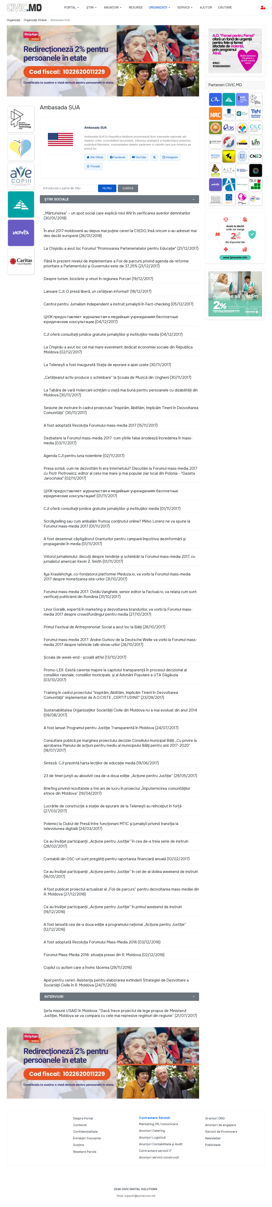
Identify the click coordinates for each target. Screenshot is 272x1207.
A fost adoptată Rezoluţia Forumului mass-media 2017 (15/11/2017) (101, 425)
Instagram (170, 157)
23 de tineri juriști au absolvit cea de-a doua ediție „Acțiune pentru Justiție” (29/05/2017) (120, 775)
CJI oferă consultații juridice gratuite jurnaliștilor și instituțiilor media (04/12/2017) (113, 334)
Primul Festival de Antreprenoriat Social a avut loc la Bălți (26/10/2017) (104, 627)
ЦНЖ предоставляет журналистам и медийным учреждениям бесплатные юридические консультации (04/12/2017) (111, 319)
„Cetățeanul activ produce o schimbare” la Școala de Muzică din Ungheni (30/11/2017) (117, 377)
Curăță (128, 188)
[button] (72, 7)
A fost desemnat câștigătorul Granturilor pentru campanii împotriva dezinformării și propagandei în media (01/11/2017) (115, 541)
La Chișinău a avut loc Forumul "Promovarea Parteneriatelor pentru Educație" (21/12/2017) (121, 248)
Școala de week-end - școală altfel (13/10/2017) (85, 657)
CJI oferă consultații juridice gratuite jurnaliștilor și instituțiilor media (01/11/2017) (112, 508)
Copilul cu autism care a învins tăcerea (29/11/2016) (88, 967)
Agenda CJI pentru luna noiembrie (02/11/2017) (84, 455)
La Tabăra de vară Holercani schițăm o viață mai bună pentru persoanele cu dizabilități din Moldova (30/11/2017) (121, 393)
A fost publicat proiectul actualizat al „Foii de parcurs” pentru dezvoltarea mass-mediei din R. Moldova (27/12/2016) (121, 892)
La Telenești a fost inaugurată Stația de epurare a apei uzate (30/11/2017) (107, 364)
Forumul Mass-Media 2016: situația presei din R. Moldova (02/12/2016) (104, 955)
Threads (93, 166)
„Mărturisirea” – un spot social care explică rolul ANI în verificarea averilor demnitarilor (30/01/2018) (117, 216)
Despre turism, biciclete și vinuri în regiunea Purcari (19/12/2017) (98, 278)
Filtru (107, 188)
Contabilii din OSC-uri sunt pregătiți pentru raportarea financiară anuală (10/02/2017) (117, 859)
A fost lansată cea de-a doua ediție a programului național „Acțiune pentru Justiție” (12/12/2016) (115, 927)
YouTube (139, 157)
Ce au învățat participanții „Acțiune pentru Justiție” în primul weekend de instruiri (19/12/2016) (113, 909)
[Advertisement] (20, 351)
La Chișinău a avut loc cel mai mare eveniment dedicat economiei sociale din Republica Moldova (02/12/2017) (118, 350)
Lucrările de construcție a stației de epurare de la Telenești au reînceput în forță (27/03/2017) (113, 808)
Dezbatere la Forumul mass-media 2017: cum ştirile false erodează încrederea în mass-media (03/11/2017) (118, 440)
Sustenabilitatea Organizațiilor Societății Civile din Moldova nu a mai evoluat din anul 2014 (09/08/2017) (120, 713)
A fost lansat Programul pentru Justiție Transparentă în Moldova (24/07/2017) (111, 728)
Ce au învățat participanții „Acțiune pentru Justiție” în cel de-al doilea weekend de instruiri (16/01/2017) (121, 874)
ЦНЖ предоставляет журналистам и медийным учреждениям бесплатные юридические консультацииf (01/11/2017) (111, 493)
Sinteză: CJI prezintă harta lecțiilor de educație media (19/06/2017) (101, 763)
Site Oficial (95, 157)
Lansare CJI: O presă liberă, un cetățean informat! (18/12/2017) (97, 291)
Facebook (117, 157)
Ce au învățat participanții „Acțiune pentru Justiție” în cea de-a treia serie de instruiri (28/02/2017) (116, 844)
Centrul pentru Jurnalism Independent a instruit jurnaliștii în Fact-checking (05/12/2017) (118, 304)
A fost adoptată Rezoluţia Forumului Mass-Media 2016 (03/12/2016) (102, 942)
